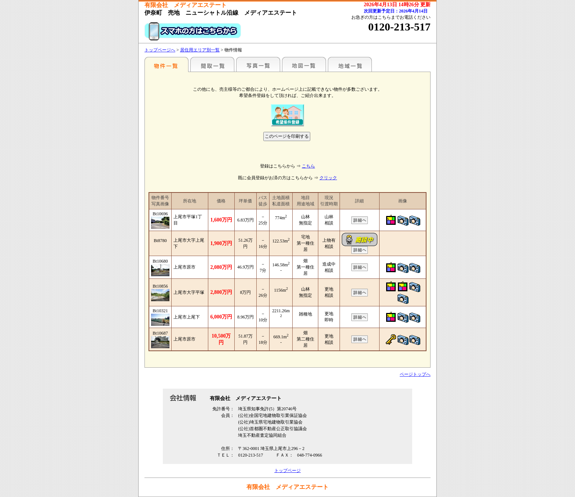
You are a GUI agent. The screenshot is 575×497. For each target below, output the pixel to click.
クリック (328, 177)
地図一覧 (304, 64)
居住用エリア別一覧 (200, 50)
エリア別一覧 (166, 64)
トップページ (287, 470)
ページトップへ (415, 374)
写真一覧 (258, 64)
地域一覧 (350, 64)
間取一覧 (212, 64)
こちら (308, 166)
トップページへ (159, 50)
